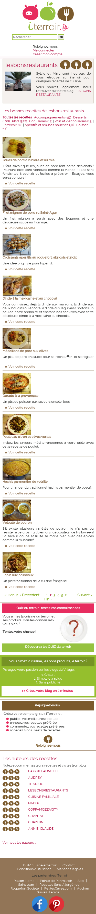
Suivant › (84, 595)
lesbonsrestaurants (48, 790)
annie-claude (41, 828)
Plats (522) (19, 121)
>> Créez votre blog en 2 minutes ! (48, 691)
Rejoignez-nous (48, 745)
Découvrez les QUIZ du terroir (48, 647)
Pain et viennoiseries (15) (73, 121)
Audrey (35, 777)
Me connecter (44, 50)
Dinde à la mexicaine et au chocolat (30, 298)
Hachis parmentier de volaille (25, 481)
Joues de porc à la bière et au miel (29, 160)
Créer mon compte (47, 54)
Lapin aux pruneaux (18, 575)
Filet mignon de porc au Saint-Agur (30, 212)
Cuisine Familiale (43, 797)
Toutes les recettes (17, 117)
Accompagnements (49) (52, 117)
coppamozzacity (43, 809)
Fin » (48, 599)
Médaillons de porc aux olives (25, 351)
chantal (36, 816)
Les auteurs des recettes (30, 758)
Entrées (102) (12, 125)
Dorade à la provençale (20, 396)
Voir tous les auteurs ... (19, 842)
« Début (11, 595)
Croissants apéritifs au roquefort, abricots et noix (40, 257)
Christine (37, 822)
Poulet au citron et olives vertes (27, 437)
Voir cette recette (21, 183)
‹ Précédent (29, 595)
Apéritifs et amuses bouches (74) (49, 125)
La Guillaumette (43, 771)
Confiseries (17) (40, 121)
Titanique (37, 784)
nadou (34, 803)
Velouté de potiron (17, 523)
